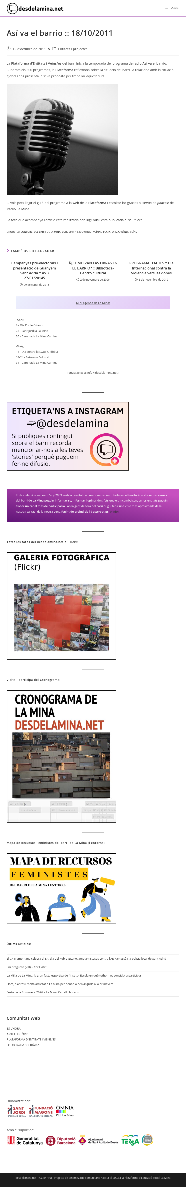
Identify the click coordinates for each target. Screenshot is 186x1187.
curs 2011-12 (70, 231)
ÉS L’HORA (14, 1028)
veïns (133, 231)
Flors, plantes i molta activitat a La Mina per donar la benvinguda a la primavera (60, 984)
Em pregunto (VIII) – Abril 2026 (27, 967)
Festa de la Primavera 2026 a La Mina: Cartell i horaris (43, 992)
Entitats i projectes (73, 49)
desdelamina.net (26, 1178)
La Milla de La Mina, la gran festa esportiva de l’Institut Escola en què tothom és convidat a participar (74, 975)
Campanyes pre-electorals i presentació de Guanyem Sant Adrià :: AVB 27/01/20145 (34, 270)
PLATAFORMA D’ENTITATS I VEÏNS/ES (31, 1039)
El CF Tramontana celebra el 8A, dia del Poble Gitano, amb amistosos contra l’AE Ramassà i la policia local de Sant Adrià (86, 959)
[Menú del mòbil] (172, 8)
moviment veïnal (90, 231)
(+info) (114, 512)
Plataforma (97, 202)
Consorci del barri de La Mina (41, 231)
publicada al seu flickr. (125, 220)
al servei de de (156, 202)
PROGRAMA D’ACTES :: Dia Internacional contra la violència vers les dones (151, 268)
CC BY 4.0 (45, 1178)
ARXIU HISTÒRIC (17, 1034)
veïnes (124, 231)
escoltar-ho (117, 202)
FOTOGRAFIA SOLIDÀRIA (23, 1045)
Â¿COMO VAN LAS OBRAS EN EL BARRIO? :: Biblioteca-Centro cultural (93, 268)
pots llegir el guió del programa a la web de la (52, 202)
